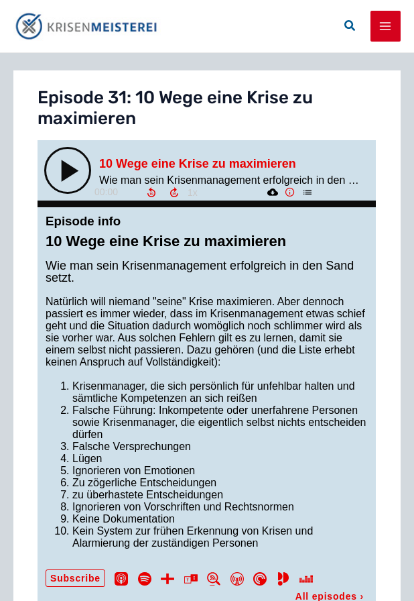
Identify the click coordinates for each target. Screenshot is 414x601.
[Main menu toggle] (385, 26)
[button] (350, 26)
